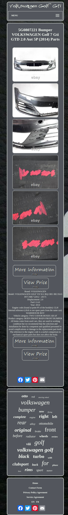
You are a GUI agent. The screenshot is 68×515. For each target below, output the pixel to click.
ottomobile (46, 423)
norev (49, 470)
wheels (43, 436)
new (41, 411)
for (45, 463)
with (50, 457)
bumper (27, 410)
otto (25, 396)
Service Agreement (35, 497)
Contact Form (35, 488)
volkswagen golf (35, 450)
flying (50, 412)
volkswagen (35, 402)
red (33, 396)
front (50, 429)
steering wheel (43, 397)
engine (32, 417)
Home (35, 483)
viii (28, 444)
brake (38, 431)
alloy (32, 423)
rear (21, 422)
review (55, 436)
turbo (38, 456)
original (23, 430)
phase (55, 465)
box (19, 471)
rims (29, 469)
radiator (31, 436)
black (23, 456)
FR (37, 502)
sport (39, 470)
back (35, 464)
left (54, 417)
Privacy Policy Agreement (35, 492)
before (17, 436)
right (44, 416)
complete (19, 417)
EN (33, 502)
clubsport (20, 464)
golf (39, 442)
